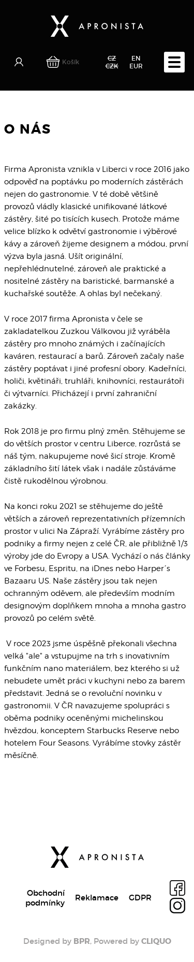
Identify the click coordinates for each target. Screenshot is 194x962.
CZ (112, 58)
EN (136, 58)
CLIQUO (156, 941)
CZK (112, 66)
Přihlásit (19, 62)
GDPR (140, 897)
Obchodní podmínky (45, 898)
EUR (136, 66)
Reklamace (96, 897)
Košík (70, 62)
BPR (81, 941)
